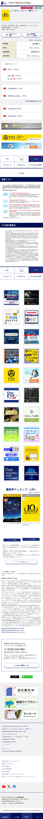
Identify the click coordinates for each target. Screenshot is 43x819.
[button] (3, 518)
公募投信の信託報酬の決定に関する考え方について (13, 632)
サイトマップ (5, 744)
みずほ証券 (7, 771)
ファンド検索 (16, 817)
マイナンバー (7, 748)
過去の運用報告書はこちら (34, 101)
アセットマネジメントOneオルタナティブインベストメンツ (19, 776)
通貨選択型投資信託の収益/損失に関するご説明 (12, 630)
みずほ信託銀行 (8, 769)
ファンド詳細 (12, 540)
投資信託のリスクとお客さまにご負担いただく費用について (17, 729)
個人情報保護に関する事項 (9, 742)
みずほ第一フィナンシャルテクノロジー (14, 774)
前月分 (10, 75)
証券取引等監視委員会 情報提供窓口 (13, 751)
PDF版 (10, 69)
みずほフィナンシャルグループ (12, 761)
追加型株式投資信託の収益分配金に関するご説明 (12, 628)
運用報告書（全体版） (14, 96)
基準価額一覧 (5, 817)
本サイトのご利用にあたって (9, 734)
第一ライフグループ (9, 763)
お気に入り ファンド (26, 817)
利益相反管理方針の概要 (8, 739)
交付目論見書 (11, 108)
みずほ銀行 (7, 766)
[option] (12, 518)
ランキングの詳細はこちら (21, 562)
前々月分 (10, 78)
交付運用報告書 (12, 88)
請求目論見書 (11, 116)
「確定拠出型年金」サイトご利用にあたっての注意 (15, 736)
